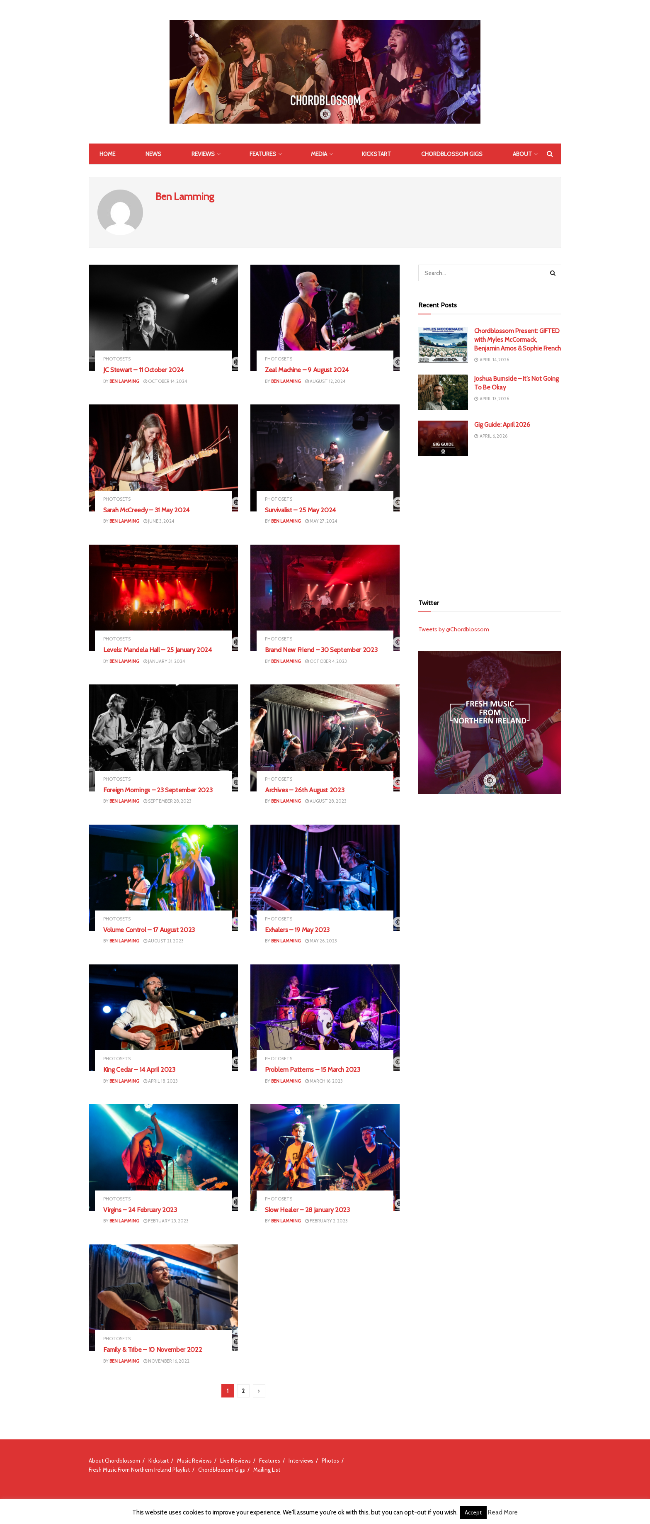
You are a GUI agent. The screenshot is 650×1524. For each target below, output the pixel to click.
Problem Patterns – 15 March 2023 (312, 1070)
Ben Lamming (124, 381)
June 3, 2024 (158, 521)
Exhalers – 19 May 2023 (297, 930)
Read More (503, 1512)
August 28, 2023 (326, 801)
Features (263, 154)
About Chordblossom (114, 1460)
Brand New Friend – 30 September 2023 (321, 650)
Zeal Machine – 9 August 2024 (307, 370)
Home (107, 154)
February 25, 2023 (166, 1221)
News (153, 154)
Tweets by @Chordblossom (453, 629)
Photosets (117, 359)
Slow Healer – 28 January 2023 (307, 1210)
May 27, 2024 (321, 521)
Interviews (301, 1460)
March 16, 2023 (324, 1081)
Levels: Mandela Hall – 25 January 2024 (157, 650)
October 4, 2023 (326, 661)
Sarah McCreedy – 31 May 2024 (146, 510)
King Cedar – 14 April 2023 (139, 1070)
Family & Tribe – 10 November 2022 (152, 1350)
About (522, 154)
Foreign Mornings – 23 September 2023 (157, 790)
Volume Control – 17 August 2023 (149, 930)
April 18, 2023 (160, 1081)
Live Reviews (235, 1460)
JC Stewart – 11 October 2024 (143, 370)
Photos (330, 1460)
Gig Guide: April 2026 (502, 424)
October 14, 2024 (165, 381)
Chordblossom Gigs (452, 154)
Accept (473, 1512)
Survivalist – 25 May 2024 (300, 510)
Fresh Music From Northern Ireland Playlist (139, 1469)
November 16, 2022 (166, 1361)
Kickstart (376, 154)
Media (319, 154)
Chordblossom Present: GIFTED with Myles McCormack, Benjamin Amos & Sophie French (517, 339)
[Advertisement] (490, 525)
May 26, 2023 (321, 941)
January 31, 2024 (164, 661)
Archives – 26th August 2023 (304, 790)
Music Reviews (194, 1460)
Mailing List (266, 1469)
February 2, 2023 (326, 1221)
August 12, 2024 (325, 381)
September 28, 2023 (167, 801)
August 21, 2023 (163, 941)
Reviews (203, 154)
